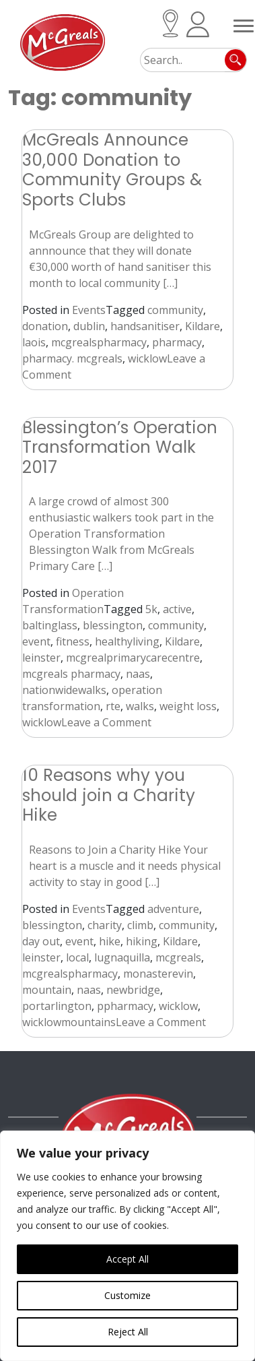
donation (45, 326)
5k (151, 609)
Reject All (128, 1331)
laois (34, 342)
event (36, 641)
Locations (170, 23)
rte (113, 706)
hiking (141, 941)
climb (140, 925)
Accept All (127, 1259)
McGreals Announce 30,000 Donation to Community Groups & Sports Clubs (112, 170)
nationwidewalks (64, 690)
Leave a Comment (106, 722)
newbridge (133, 989)
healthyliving (127, 641)
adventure (173, 908)
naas (138, 673)
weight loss (188, 706)
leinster (41, 657)
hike (109, 941)
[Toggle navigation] (243, 23)
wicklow (147, 358)
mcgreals (178, 957)
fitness (72, 641)
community (175, 310)
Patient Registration (197, 24)
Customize (127, 1295)
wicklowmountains (69, 1022)
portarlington (57, 1006)
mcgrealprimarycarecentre (133, 657)
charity (104, 925)
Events (89, 310)
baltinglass (49, 625)
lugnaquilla (122, 957)
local (77, 957)
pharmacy (177, 342)
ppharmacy (125, 1006)
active (177, 609)
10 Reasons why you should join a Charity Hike (108, 795)
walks (140, 706)
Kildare (202, 326)
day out (41, 941)
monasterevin (158, 973)
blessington (113, 625)
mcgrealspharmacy (99, 342)
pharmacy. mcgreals (72, 358)
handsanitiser (145, 326)
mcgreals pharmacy (71, 673)
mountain (46, 989)
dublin (89, 326)
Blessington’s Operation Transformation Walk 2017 (119, 447)
